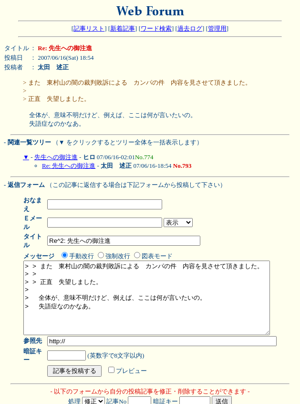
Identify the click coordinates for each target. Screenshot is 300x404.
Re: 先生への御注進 (68, 165)
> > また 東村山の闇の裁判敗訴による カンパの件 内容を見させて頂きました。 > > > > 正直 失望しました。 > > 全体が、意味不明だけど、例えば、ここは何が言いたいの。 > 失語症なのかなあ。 (161, 283)
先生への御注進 (56, 157)
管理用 (217, 28)
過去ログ (189, 28)
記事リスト (88, 28)
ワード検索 (156, 28)
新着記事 (122, 28)
